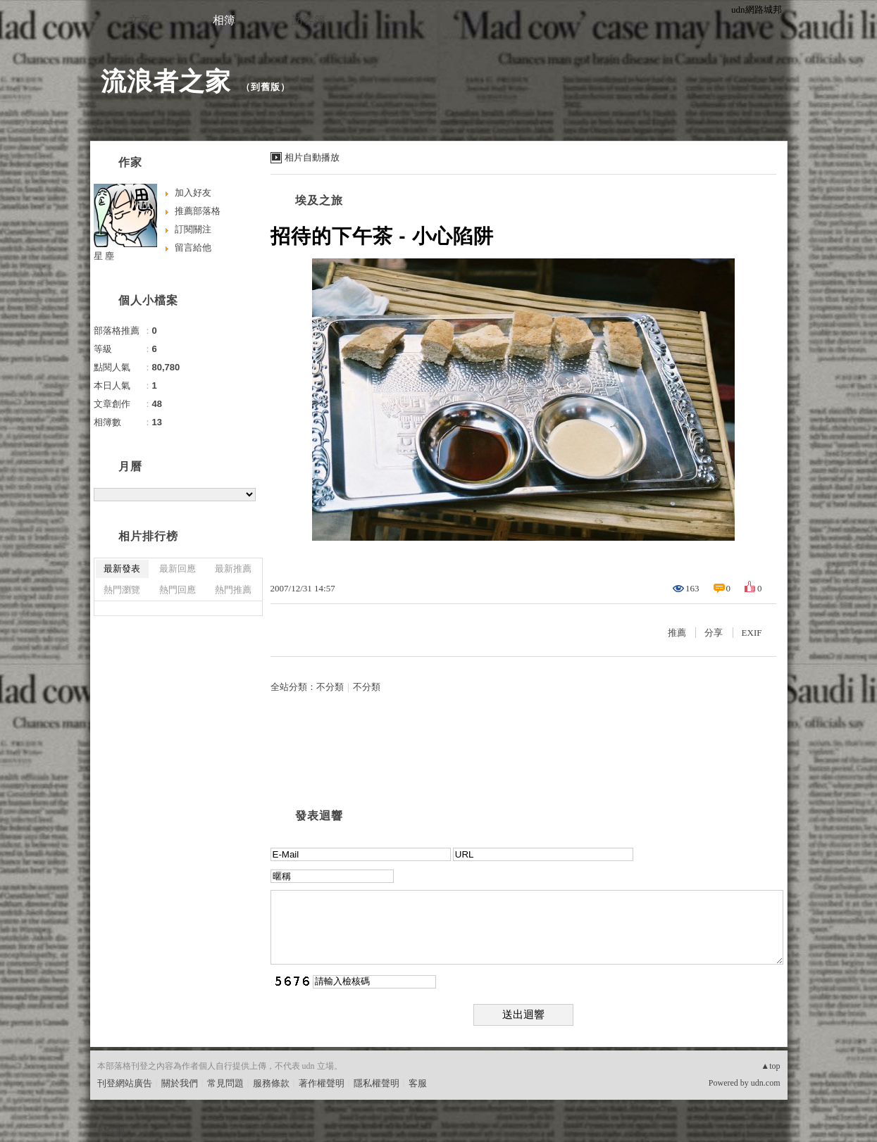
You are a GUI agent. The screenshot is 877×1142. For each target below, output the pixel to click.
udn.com (765, 1083)
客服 (418, 1083)
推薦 (677, 632)
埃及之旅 (319, 200)
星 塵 (104, 256)
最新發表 (122, 568)
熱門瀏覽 (122, 589)
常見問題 (225, 1083)
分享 (713, 632)
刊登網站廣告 (124, 1083)
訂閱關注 (193, 229)
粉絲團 (111, 1131)
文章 (139, 20)
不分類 (330, 687)
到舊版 (265, 87)
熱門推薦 (233, 589)
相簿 (224, 20)
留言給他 (193, 247)
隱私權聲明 (376, 1083)
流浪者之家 (166, 81)
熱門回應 (177, 589)
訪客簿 (308, 20)
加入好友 (193, 192)
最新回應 (177, 568)
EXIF (752, 632)
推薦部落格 (197, 211)
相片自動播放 (312, 157)
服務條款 (271, 1083)
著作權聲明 (321, 1083)
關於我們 (179, 1083)
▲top (770, 1066)
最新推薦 (233, 568)
